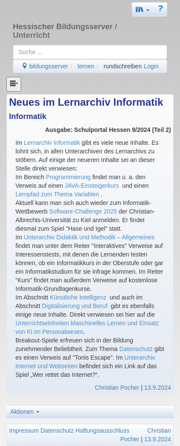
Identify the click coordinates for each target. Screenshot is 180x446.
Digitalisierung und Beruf (74, 305)
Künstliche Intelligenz (78, 297)
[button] (142, 9)
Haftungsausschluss (102, 430)
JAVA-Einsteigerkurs (91, 185)
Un (27, 237)
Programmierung (68, 177)
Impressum (24, 430)
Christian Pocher (117, 387)
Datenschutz (136, 348)
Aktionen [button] (25, 411)
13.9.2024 (157, 387)
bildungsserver (44, 66)
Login (151, 66)
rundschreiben (123, 66)
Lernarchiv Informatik (52, 142)
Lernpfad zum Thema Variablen (58, 194)
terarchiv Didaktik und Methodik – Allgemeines (92, 237)
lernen (86, 66)
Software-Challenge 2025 (83, 211)
